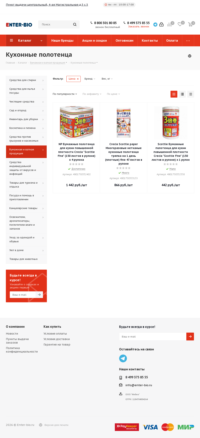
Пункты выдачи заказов (17, 340)
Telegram (123, 358)
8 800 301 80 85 (105, 23)
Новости (12, 333)
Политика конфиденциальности (22, 349)
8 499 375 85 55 (138, 23)
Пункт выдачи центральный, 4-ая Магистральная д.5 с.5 (47, 4)
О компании (15, 326)
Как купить (52, 326)
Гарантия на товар (57, 344)
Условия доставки (57, 339)
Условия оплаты (55, 333)
